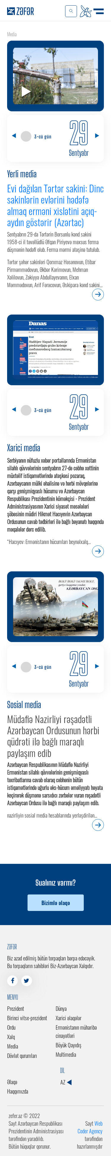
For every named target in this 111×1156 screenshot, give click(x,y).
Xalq (11, 1037)
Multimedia (66, 1054)
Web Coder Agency (90, 1127)
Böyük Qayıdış (68, 1045)
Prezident (15, 1008)
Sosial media (24, 704)
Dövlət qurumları (22, 1055)
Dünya (61, 1008)
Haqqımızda (17, 1091)
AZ (65, 1082)
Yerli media (22, 173)
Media (12, 1046)
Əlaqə (12, 1082)
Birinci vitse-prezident (27, 1018)
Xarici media (23, 447)
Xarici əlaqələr (68, 1018)
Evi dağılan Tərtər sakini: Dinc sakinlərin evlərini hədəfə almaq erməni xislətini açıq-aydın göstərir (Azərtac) (55, 205)
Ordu (11, 1027)
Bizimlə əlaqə (55, 903)
